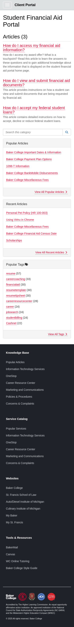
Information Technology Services (25, 369)
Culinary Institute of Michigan (23, 508)
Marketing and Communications (25, 389)
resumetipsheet (15, 295)
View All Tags (57, 334)
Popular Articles (15, 362)
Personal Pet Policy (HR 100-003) (27, 212)
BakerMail (12, 547)
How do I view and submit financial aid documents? (36, 82)
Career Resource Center (20, 382)
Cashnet (11, 323)
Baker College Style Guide (21, 568)
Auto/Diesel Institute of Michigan (25, 501)
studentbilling (14, 317)
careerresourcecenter (19, 301)
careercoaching (15, 279)
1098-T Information (17, 166)
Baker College (14, 487)
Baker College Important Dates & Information (33, 152)
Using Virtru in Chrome (20, 219)
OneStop (11, 376)
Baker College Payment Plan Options (29, 159)
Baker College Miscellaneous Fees (27, 179)
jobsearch (12, 312)
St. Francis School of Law (21, 494)
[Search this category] (33, 132)
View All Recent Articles (51, 252)
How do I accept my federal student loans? (34, 110)
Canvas (10, 554)
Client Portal (25, 5)
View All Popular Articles (51, 191)
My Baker (11, 515)
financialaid (13, 284)
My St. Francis (14, 522)
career (10, 306)
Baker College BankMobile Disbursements (32, 173)
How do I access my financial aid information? (31, 47)
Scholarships (14, 240)
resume (10, 273)
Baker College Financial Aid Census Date (31, 233)
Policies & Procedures (19, 396)
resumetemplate (16, 290)
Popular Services (16, 428)
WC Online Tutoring (17, 561)
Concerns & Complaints (20, 403)
